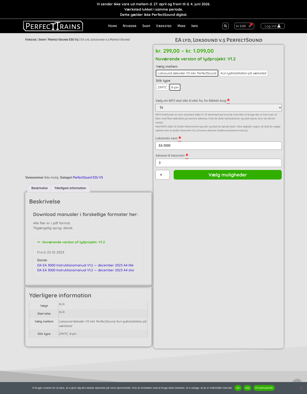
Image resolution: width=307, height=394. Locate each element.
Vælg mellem (167, 66)
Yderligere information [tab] (70, 146)
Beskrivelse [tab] (39, 146)
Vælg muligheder (228, 175)
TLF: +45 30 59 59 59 (219, 373)
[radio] (187, 73)
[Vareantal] (162, 174)
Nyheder (129, 26)
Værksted (164, 26)
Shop (146, 26)
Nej (247, 387)
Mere (181, 26)
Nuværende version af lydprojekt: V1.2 (73, 200)
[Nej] (300, 387)
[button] (225, 26)
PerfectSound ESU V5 (63, 39)
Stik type (163, 80)
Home (112, 26)
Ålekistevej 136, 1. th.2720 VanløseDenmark (67, 373)
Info (194, 26)
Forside (31, 39)
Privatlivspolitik (264, 387)
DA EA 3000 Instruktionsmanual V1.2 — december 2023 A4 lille (85, 223)
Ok (238, 387)
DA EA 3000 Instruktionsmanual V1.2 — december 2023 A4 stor (86, 228)
